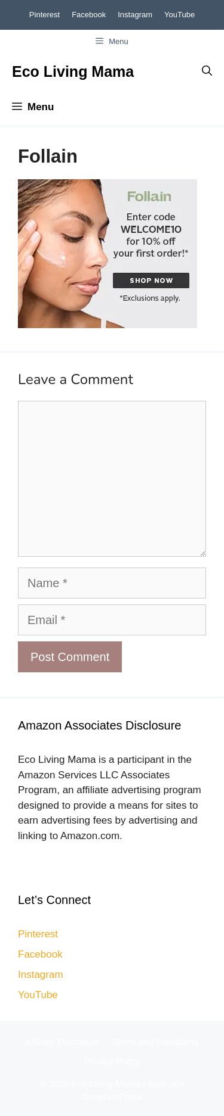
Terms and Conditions (155, 1042)
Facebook (89, 14)
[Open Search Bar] (207, 71)
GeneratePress (112, 1097)
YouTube (179, 14)
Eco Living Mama (73, 71)
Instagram (135, 14)
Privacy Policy (112, 1061)
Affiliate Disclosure (62, 1042)
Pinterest (44, 14)
